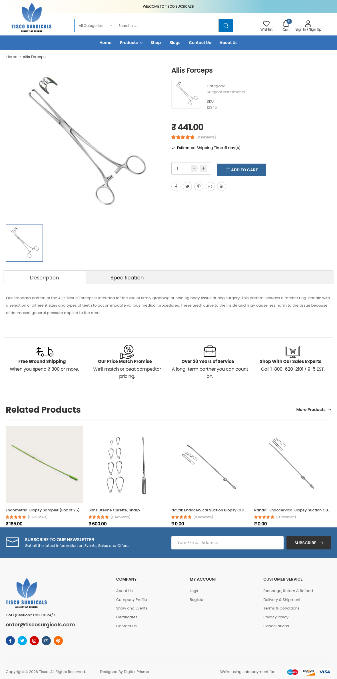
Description (44, 277)
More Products (311, 410)
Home (105, 42)
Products (129, 42)
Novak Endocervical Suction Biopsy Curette (211, 510)
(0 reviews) (38, 517)
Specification (127, 277)
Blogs (174, 42)
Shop (156, 42)
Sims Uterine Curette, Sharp (114, 510)
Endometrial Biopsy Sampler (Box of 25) (43, 510)
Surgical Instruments (226, 92)
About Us (229, 42)
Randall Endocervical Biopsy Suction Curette (295, 510)
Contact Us (200, 42)
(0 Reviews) (206, 137)
